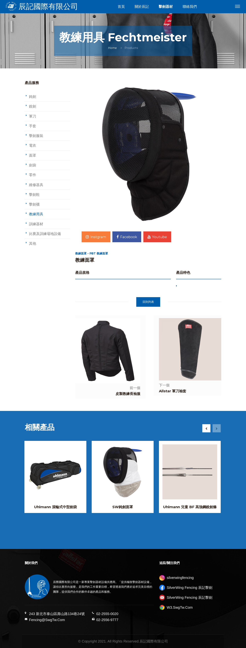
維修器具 (36, 185)
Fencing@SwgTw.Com (47, 620)
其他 (32, 243)
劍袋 (32, 165)
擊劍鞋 (34, 195)
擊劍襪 (34, 204)
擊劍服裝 (36, 136)
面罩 (32, 155)
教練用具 (36, 214)
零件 (32, 175)
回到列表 (148, 302)
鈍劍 (32, 97)
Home (112, 48)
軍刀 (32, 116)
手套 (32, 126)
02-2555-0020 (107, 614)
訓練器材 (36, 224)
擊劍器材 (166, 6)
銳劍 (32, 106)
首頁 (121, 6)
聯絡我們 (190, 6)
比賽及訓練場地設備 (45, 234)
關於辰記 (142, 6)
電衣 (32, 145)
